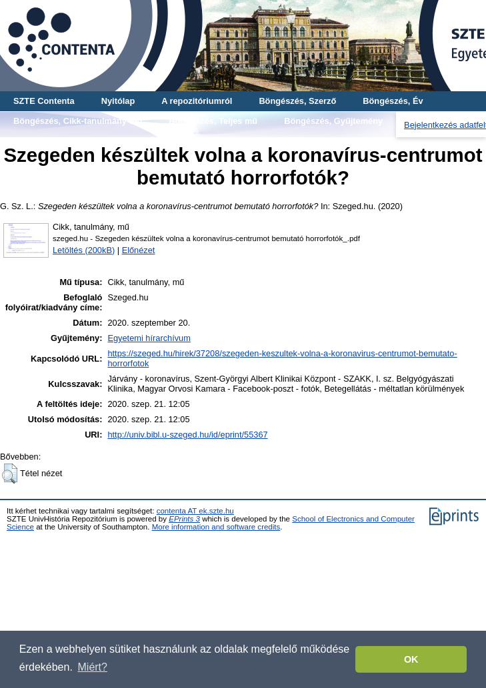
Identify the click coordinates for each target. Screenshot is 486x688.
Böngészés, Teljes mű (213, 121)
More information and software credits (216, 527)
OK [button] (411, 659)
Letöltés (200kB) (84, 250)
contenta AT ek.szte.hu (195, 511)
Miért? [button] (92, 667)
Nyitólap (118, 101)
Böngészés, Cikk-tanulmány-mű (77, 121)
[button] (9, 474)
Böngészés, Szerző (297, 101)
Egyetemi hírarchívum (148, 338)
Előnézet (138, 250)
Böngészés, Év (393, 101)
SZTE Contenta (44, 101)
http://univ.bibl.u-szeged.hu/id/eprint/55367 (187, 435)
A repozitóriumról (196, 101)
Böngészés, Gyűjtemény (333, 121)
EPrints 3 (184, 519)
